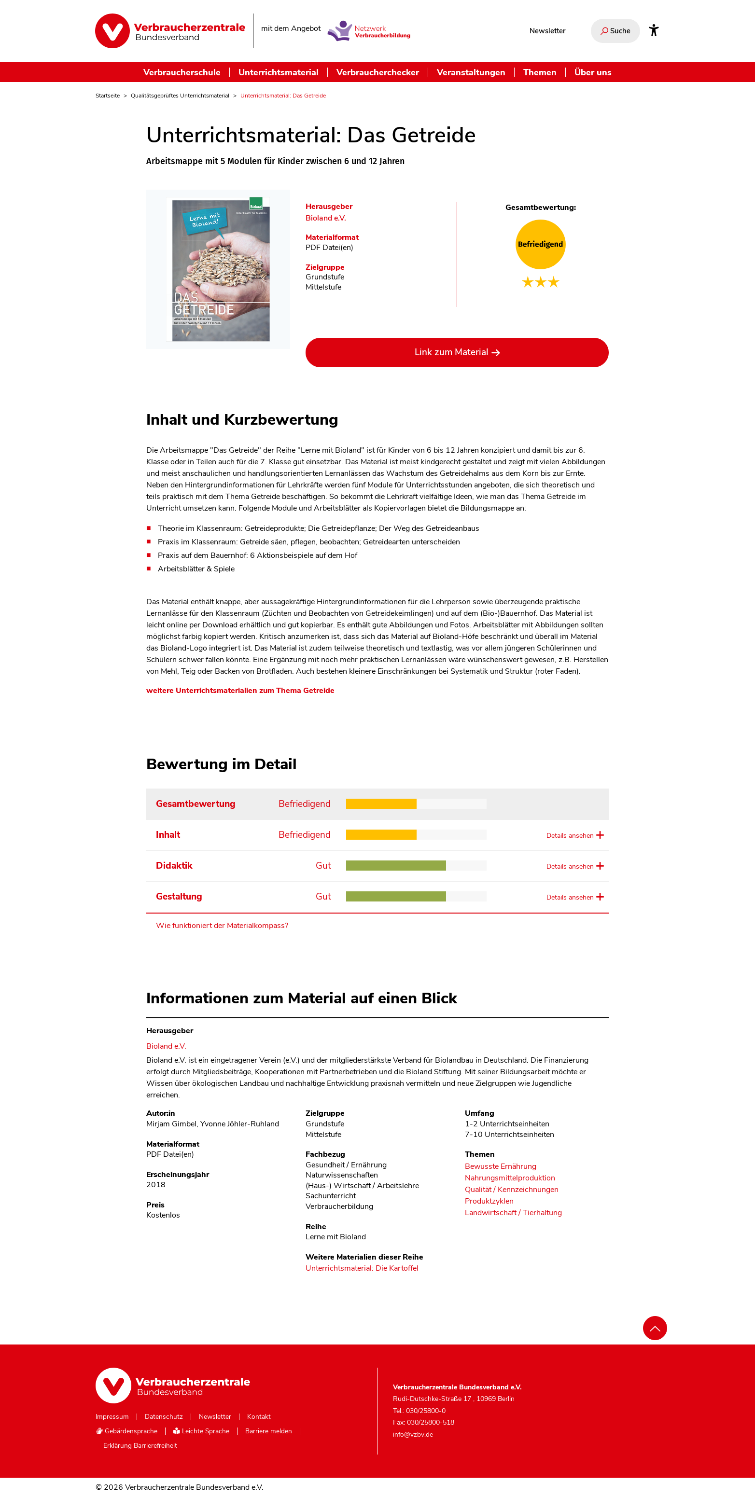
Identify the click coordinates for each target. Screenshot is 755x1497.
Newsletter (547, 31)
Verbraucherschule (182, 72)
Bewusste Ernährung (500, 1166)
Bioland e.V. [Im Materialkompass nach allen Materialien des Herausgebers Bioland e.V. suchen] (326, 218)
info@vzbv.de (413, 1434)
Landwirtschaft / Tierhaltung (513, 1213)
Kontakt (259, 1417)
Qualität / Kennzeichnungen (512, 1189)
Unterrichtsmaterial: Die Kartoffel (362, 1268)
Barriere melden (268, 1431)
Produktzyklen (489, 1201)
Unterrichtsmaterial (278, 72)
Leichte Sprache (201, 1431)
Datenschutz (164, 1417)
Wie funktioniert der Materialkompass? (222, 925)
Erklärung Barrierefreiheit (140, 1445)
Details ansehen (570, 835)
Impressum (112, 1417)
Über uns (593, 72)
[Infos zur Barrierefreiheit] (654, 31)
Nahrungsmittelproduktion (510, 1178)
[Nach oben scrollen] (655, 1328)
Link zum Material (452, 352)
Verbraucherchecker (377, 72)
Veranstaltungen (471, 72)
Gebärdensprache (126, 1431)
